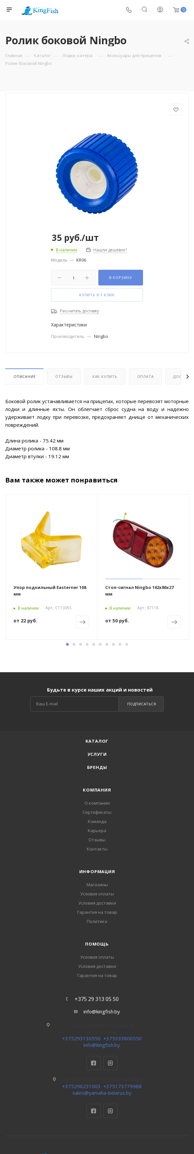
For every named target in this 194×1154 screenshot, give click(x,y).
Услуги (97, 754)
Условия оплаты (97, 894)
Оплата (145, 376)
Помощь (97, 944)
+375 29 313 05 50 (97, 999)
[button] (67, 644)
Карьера (97, 830)
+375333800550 (122, 1038)
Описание (24, 376)
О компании (97, 803)
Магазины (97, 885)
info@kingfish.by (102, 1011)
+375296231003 (81, 1086)
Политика (97, 921)
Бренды (97, 767)
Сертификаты (97, 812)
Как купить (104, 376)
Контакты (97, 849)
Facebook (93, 1063)
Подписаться (141, 703)
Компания (97, 790)
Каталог (97, 741)
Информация (97, 871)
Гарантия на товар (97, 912)
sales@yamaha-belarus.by (102, 1092)
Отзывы (64, 376)
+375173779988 (122, 1086)
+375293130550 (81, 1038)
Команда (97, 821)
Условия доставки (97, 903)
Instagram (110, 1063)
